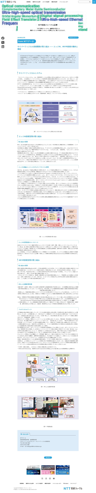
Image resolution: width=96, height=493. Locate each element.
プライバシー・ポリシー (28, 487)
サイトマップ (73, 483)
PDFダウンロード (73, 37)
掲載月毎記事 (54, 1)
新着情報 (28, 1)
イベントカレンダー (63, 1)
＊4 (31, 300)
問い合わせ (65, 483)
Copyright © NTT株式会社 (18, 487)
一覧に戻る (47, 457)
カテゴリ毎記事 (46, 1)
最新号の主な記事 (36, 1)
